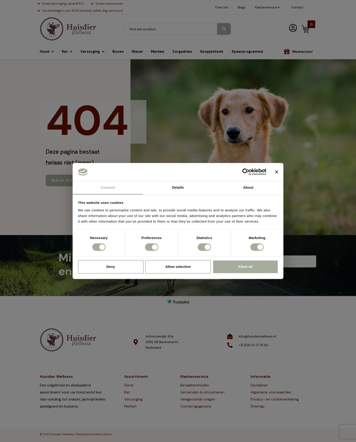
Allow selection (178, 267)
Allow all (245, 267)
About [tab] (248, 187)
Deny (110, 267)
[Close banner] (276, 172)
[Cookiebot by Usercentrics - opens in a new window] (245, 172)
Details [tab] (178, 187)
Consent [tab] (108, 187)
